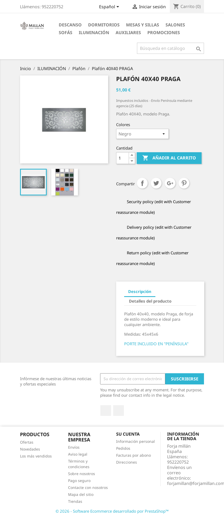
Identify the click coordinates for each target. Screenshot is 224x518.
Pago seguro (79, 480)
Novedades (30, 449)
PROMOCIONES (163, 32)
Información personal (135, 441)
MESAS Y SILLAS (142, 25)
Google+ (170, 183)
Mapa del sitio (80, 494)
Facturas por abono (133, 455)
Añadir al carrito (169, 158)
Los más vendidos (36, 456)
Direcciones (126, 462)
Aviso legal (77, 454)
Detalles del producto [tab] (150, 301)
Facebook (105, 410)
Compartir (142, 183)
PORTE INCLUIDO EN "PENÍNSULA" (156, 343)
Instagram (118, 410)
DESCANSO (70, 25)
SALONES (175, 25)
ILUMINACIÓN (94, 32)
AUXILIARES (128, 32)
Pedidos (123, 448)
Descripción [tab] (139, 291)
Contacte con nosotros (88, 487)
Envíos (74, 447)
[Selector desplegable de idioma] (110, 7)
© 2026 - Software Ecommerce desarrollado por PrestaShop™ (112, 511)
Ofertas (26, 442)
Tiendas (75, 501)
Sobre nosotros (81, 473)
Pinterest (184, 183)
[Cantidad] (122, 158)
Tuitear (156, 183)
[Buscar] (170, 48)
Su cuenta (128, 434)
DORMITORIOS (104, 25)
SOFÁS (65, 32)
